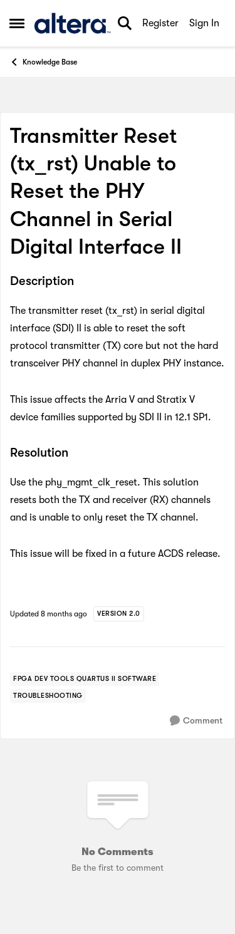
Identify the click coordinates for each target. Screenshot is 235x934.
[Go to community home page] (72, 23)
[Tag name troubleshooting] (48, 696)
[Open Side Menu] (17, 23)
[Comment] (196, 720)
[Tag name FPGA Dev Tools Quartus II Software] (84, 679)
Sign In (204, 23)
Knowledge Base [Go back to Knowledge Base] (43, 62)
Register (160, 23)
